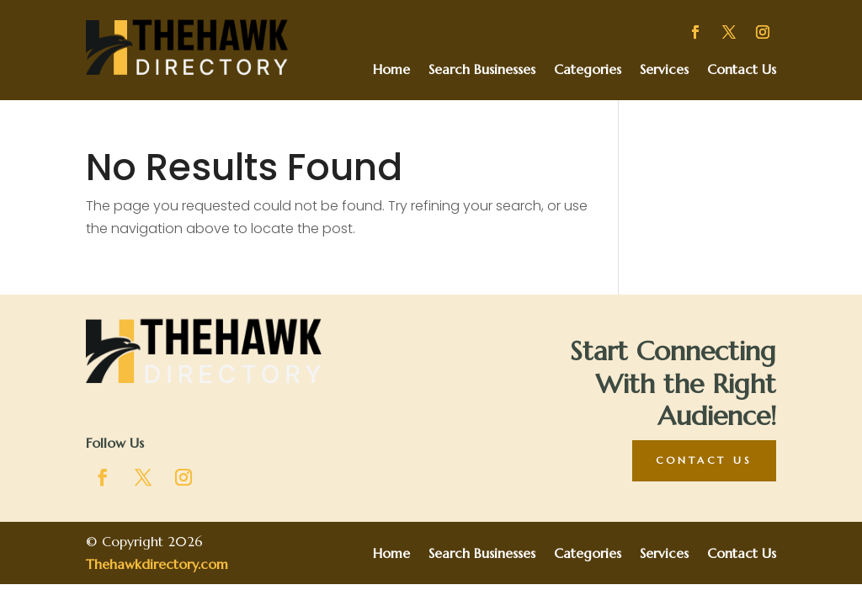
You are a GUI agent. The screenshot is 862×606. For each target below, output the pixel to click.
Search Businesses (481, 70)
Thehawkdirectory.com (157, 564)
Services (664, 70)
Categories (587, 70)
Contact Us (741, 70)
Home (391, 70)
